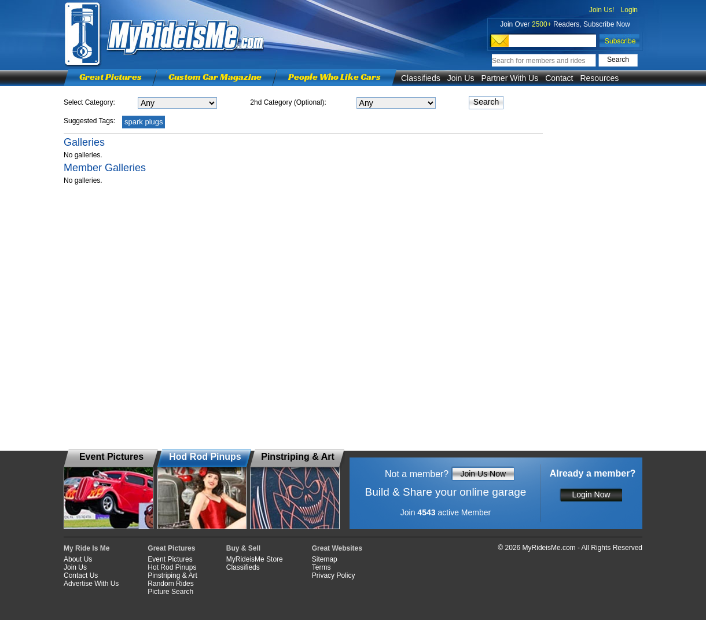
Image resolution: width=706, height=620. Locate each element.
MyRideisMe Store (254, 559)
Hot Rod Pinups (172, 567)
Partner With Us (509, 78)
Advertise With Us (91, 584)
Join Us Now (483, 473)
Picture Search (170, 592)
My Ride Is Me (86, 548)
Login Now (591, 494)
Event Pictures (170, 559)
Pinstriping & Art (172, 575)
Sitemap (324, 559)
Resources (599, 78)
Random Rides (170, 584)
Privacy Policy (333, 575)
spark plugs (143, 121)
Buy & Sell (243, 548)
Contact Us (81, 575)
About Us (78, 559)
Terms (321, 567)
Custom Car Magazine (215, 77)
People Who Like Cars (334, 77)
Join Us (461, 78)
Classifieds (420, 78)
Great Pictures (110, 77)
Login (629, 10)
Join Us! (601, 10)
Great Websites (337, 548)
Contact (559, 78)
